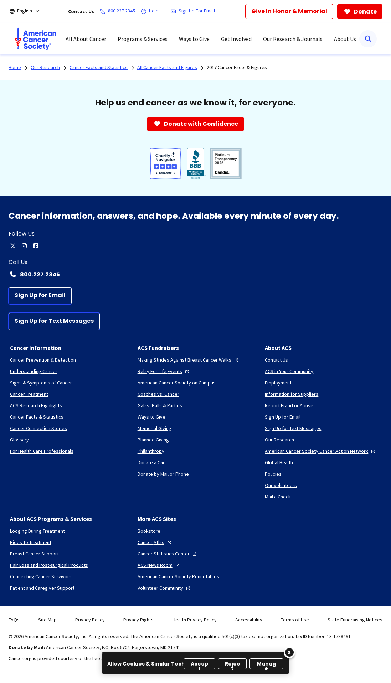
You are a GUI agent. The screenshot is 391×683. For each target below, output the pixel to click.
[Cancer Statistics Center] (168, 553)
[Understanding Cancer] (33, 371)
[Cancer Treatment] (29, 394)
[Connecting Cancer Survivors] (41, 576)
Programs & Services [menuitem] (143, 38)
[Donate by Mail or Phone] (163, 474)
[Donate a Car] (151, 462)
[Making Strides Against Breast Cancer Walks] (189, 360)
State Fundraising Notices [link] (355, 619)
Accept (199, 664)
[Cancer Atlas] (155, 542)
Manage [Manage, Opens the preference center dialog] (266, 664)
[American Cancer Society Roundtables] (178, 576)
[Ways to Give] (151, 417)
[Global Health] (279, 462)
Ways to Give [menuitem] (194, 38)
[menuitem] (35, 38)
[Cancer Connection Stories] (38, 428)
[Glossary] (19, 439)
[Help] (151, 11)
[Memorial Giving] (154, 428)
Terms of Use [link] (295, 619)
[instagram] (24, 246)
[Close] (289, 652)
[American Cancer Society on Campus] (177, 382)
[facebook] (35, 246)
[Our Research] (279, 439)
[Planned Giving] (153, 439)
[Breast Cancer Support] (34, 553)
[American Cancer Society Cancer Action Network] (321, 451)
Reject (232, 664)
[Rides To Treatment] (30, 542)
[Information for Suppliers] (291, 394)
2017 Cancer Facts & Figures (237, 67)
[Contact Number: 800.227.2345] (195, 274)
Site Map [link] (47, 619)
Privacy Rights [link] (138, 619)
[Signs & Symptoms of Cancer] (41, 382)
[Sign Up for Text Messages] (54, 321)
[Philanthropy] (151, 451)
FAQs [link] (14, 619)
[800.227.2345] (118, 11)
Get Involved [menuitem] (236, 38)
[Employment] (278, 382)
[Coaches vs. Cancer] (158, 394)
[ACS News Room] (159, 565)
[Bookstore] (149, 531)
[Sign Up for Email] (40, 295)
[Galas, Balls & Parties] (160, 405)
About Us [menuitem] (345, 38)
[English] (29, 11)
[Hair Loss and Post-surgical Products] (49, 565)
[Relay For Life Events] (164, 371)
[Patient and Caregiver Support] (42, 588)
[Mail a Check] (278, 496)
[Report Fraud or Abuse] (289, 405)
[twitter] (13, 246)
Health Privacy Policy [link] (195, 619)
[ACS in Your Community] (289, 371)
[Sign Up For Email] (194, 11)
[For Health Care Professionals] (41, 451)
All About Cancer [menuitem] (86, 38)
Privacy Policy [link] (90, 619)
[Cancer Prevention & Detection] (43, 360)
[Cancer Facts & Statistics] (36, 417)
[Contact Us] (276, 360)
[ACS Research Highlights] (36, 405)
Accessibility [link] (248, 619)
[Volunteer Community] (165, 588)
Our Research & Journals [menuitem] (293, 38)
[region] (195, 663)
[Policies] (273, 474)
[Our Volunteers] (281, 485)
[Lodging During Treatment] (37, 531)
